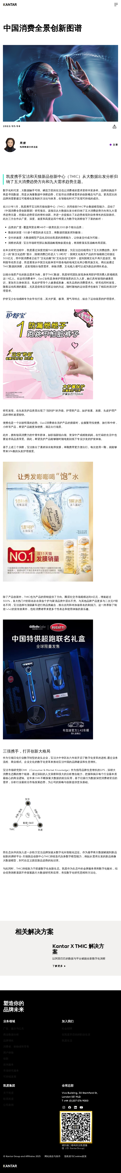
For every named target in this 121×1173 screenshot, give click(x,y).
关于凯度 (8, 1093)
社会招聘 (67, 1028)
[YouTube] (75, 1108)
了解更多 (57, 966)
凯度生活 (67, 1041)
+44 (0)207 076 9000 (76, 1101)
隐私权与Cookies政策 (75, 1156)
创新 (5, 1059)
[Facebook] (70, 1108)
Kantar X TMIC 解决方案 (78, 949)
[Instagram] (64, 1108)
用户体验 (8, 1053)
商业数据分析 (11, 1035)
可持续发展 (9, 1077)
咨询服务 (8, 1065)
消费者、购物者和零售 (16, 1047)
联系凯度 (8, 1099)
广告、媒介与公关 (13, 1028)
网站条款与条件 (52, 1156)
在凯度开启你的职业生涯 (76, 1035)
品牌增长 (8, 1041)
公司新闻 (8, 1105)
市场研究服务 (11, 1071)
